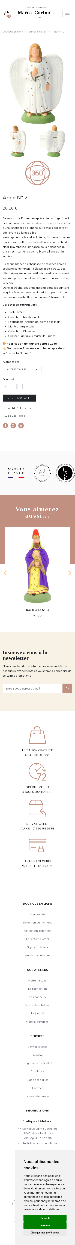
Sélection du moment (37, 922)
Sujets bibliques (38, 31)
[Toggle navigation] (67, 13)
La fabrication (37, 988)
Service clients (37, 1046)
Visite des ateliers (37, 1005)
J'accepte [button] (45, 1218)
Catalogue (37, 1071)
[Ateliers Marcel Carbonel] (37, 12)
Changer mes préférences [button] (45, 1232)
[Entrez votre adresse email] (33, 688)
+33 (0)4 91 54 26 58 (40, 828)
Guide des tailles (14, 415)
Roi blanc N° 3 (37, 610)
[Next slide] (69, 573)
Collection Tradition (37, 930)
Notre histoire (37, 980)
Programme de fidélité (37, 1063)
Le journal (37, 1013)
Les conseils (37, 997)
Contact (37, 1088)
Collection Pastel (37, 939)
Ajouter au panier (19, 397)
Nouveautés (37, 914)
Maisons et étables (37, 955)
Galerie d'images (37, 1021)
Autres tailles (11, 361)
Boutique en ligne (13, 31)
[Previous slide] (5, 573)
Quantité (8, 379)
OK (67, 688)
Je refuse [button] (45, 1225)
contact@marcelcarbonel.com (37, 1143)
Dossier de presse (37, 1096)
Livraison (37, 1055)
